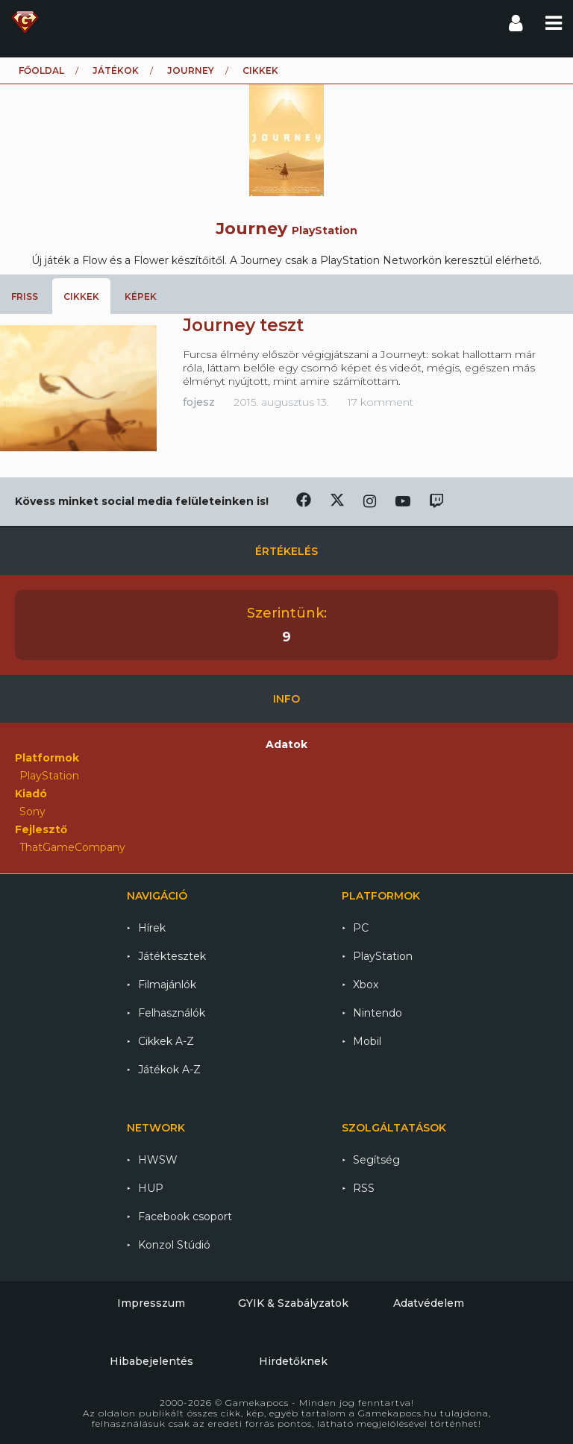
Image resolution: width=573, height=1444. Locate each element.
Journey (190, 70)
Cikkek (81, 296)
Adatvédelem (428, 1303)
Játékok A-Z (169, 1069)
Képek (141, 296)
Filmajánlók (167, 984)
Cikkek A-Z (166, 1041)
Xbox (365, 984)
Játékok (116, 70)
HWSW (158, 1160)
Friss (24, 296)
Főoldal (41, 70)
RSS (364, 1188)
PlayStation (383, 956)
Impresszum (151, 1303)
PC (361, 928)
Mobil (367, 1041)
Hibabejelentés (151, 1361)
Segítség (376, 1160)
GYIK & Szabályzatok (293, 1303)
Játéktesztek (172, 956)
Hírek (152, 928)
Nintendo (377, 1013)
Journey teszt (243, 325)
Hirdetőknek (293, 1361)
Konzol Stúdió (174, 1245)
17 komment (380, 402)
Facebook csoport (185, 1216)
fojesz (199, 402)
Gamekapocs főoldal (25, 22)
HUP (150, 1188)
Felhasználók (171, 1013)
